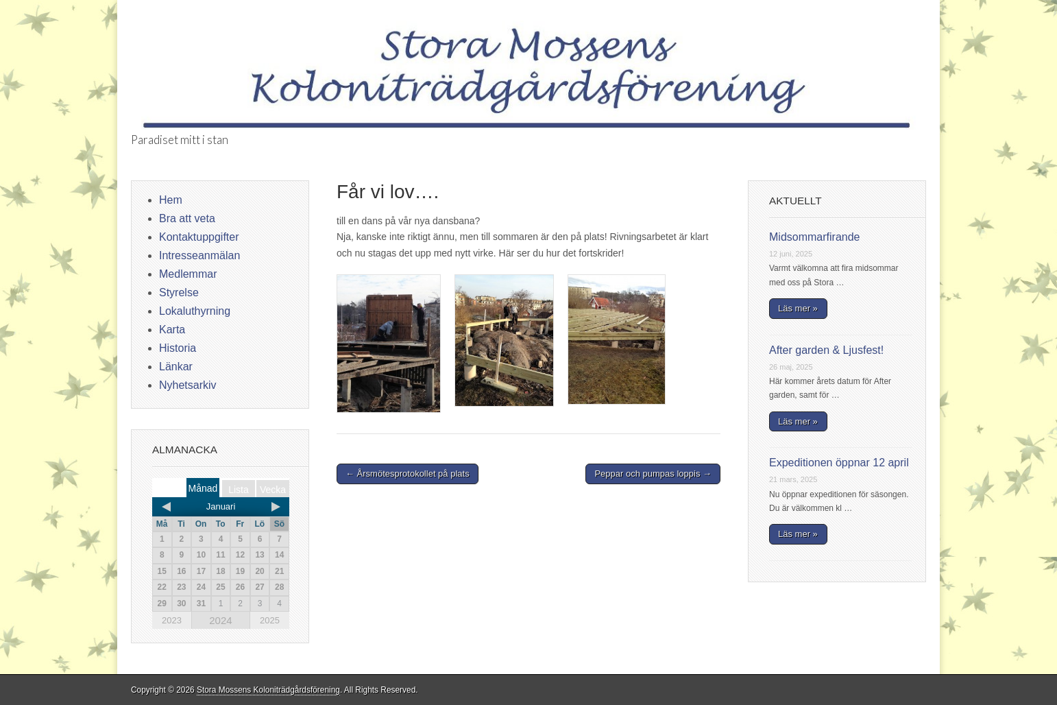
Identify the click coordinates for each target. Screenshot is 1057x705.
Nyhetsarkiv (188, 385)
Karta (172, 329)
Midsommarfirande (814, 237)
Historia (177, 348)
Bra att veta (187, 218)
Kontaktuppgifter (199, 237)
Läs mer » (798, 308)
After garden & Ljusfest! (826, 350)
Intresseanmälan (199, 255)
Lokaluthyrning (194, 311)
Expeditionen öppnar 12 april (839, 462)
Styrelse (179, 292)
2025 (270, 620)
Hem (170, 200)
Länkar (176, 366)
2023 (172, 620)
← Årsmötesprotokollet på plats (407, 473)
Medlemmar (188, 274)
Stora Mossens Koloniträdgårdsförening (268, 690)
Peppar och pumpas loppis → (653, 473)
